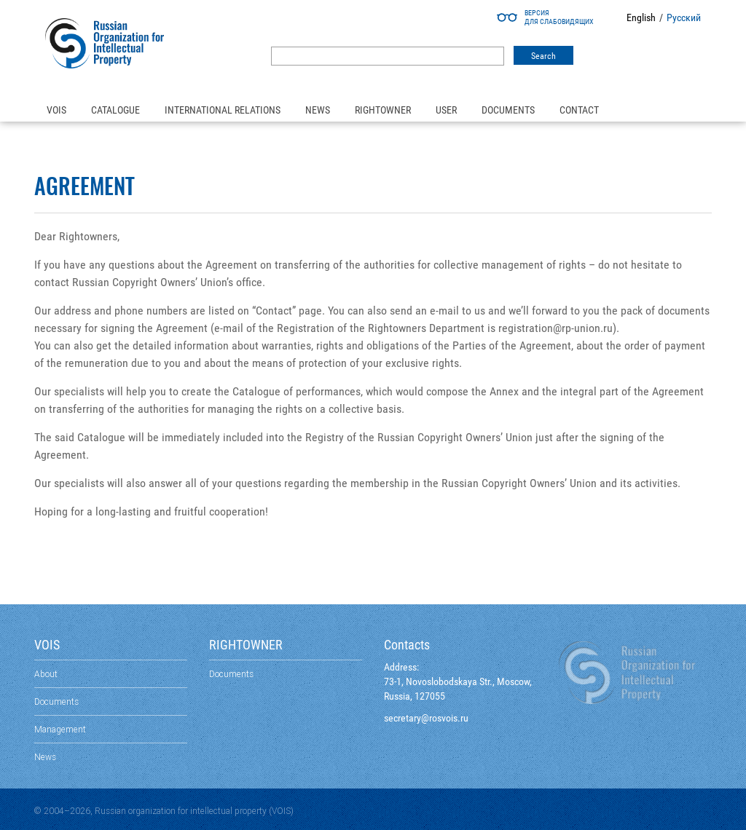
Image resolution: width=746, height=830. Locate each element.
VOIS (56, 110)
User (446, 110)
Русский (684, 17)
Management (60, 729)
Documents (508, 110)
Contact (579, 110)
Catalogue (115, 110)
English (641, 17)
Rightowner (383, 110)
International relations (222, 110)
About (46, 673)
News (317, 110)
